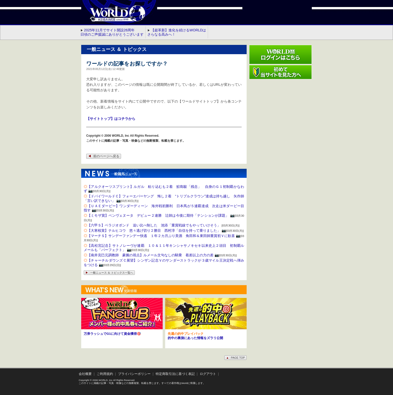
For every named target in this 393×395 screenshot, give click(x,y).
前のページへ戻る (103, 156)
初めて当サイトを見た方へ (280, 72)
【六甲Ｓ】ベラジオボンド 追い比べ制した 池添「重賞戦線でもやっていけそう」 (154, 225)
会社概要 (85, 374)
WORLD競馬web (112, 16)
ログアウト (208, 374)
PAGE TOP (235, 357)
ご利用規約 (105, 374)
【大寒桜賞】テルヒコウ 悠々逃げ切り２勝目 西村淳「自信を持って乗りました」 (154, 230)
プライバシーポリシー (134, 374)
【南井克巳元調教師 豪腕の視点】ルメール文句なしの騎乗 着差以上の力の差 (150, 255)
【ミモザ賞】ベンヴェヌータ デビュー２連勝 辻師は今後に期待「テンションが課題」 (158, 215)
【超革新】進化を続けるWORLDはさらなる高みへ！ (176, 32)
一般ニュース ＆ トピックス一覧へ (109, 272)
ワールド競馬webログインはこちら (280, 54)
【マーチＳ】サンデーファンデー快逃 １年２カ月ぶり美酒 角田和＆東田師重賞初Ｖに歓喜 (161, 236)
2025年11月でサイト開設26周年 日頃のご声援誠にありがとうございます (112, 32)
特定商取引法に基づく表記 (175, 374)
